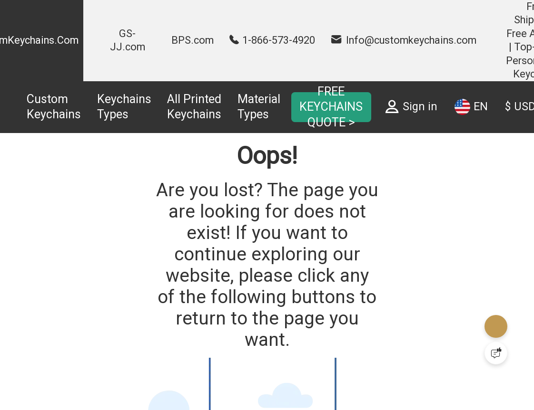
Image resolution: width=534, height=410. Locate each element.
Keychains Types (124, 107)
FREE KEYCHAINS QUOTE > (331, 107)
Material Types (258, 107)
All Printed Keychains (194, 107)
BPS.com (192, 40)
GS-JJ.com (127, 40)
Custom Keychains (54, 107)
